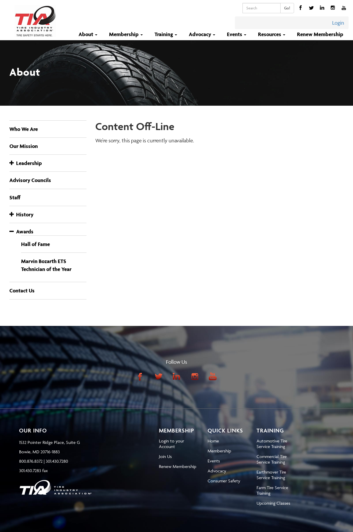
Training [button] (166, 34)
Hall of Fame (35, 244)
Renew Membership (320, 34)
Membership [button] (126, 34)
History (21, 214)
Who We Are (23, 129)
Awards (21, 231)
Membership (219, 451)
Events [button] (237, 34)
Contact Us (22, 290)
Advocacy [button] (202, 34)
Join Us (165, 456)
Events (214, 461)
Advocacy (217, 471)
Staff (15, 197)
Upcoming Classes (273, 503)
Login (338, 23)
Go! (287, 8)
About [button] (89, 34)
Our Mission (23, 146)
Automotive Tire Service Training (272, 443)
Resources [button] (272, 34)
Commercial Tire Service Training (272, 459)
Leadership (25, 163)
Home (213, 441)
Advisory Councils (30, 180)
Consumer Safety (224, 481)
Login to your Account (171, 443)
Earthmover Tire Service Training (271, 474)
